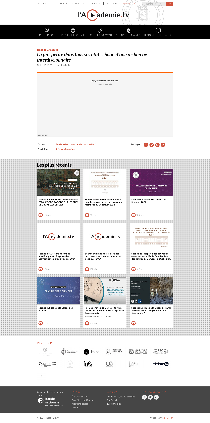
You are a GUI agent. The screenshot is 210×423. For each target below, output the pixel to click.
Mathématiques (47, 32)
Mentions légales (80, 403)
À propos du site (79, 396)
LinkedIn (156, 399)
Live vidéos (129, 3)
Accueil (42, 3)
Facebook (144, 399)
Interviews (95, 3)
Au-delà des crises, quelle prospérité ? (76, 144)
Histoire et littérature (158, 32)
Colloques (78, 3)
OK (169, 3)
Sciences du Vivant (100, 32)
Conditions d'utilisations (83, 400)
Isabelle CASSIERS (47, 49)
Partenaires (112, 3)
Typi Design (167, 417)
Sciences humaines (128, 32)
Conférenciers (59, 3)
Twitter (150, 399)
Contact (76, 407)
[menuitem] (43, 3)
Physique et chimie (73, 32)
